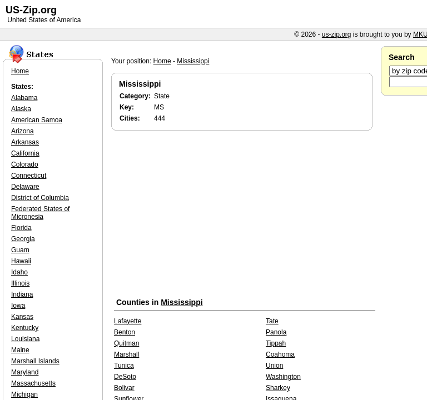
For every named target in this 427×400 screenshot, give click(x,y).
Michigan (24, 394)
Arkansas (25, 142)
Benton (124, 332)
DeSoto (125, 377)
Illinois (20, 283)
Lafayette (127, 321)
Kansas (22, 317)
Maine (20, 350)
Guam (20, 250)
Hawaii (21, 261)
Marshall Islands (35, 361)
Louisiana (25, 339)
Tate (272, 321)
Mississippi (193, 61)
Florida (21, 228)
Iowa (18, 305)
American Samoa (36, 120)
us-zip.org (336, 34)
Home (162, 61)
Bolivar (124, 388)
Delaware (25, 187)
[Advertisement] (244, 216)
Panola (276, 332)
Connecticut (28, 175)
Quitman (126, 343)
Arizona (22, 131)
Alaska (21, 109)
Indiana (22, 294)
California (25, 153)
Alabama (24, 98)
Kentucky (24, 328)
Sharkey (278, 388)
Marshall (126, 354)
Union (274, 365)
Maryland (24, 372)
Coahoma (280, 354)
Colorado (24, 164)
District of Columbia (40, 198)
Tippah (276, 343)
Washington (283, 377)
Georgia (23, 239)
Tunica (124, 365)
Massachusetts (33, 383)
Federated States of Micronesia (40, 213)
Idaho (19, 272)
